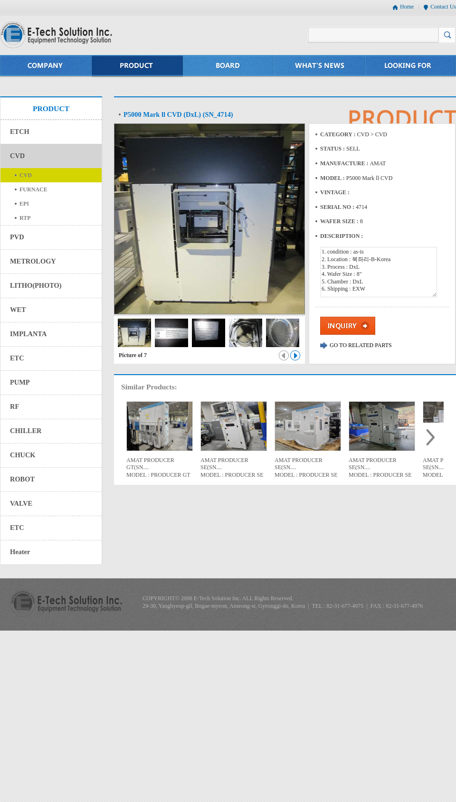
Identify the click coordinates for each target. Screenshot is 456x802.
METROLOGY (33, 261)
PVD (17, 237)
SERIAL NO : (338, 207)
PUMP (20, 382)
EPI (24, 203)
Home (407, 6)
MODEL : (333, 178)
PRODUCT (137, 66)
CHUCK (23, 455)
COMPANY (46, 66)
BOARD (228, 66)
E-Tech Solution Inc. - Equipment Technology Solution (56, 34)
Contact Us (443, 6)
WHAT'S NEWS (319, 66)
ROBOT (22, 479)
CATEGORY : (338, 134)
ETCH (19, 131)
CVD (17, 156)
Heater (20, 552)
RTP (25, 218)
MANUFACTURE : (345, 163)
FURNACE (33, 189)
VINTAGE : (335, 192)
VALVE (21, 503)
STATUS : (333, 148)
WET (18, 309)
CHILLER (25, 430)
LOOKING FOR (410, 66)
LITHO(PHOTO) (35, 285)
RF (14, 406)
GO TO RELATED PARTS (361, 345)
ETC (17, 358)
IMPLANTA (28, 334)
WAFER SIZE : (340, 221)
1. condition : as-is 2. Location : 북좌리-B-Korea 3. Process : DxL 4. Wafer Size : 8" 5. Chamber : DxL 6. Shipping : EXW (378, 272)
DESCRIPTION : (341, 236)
